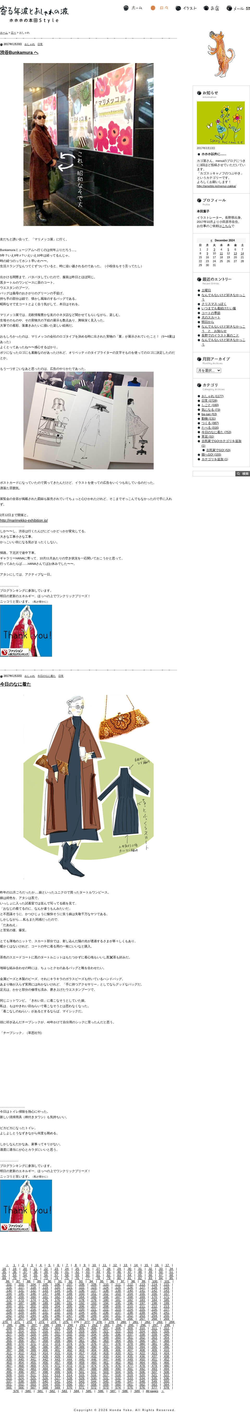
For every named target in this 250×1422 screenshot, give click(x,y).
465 (154, 1362)
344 (45, 1337)
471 (57, 1365)
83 (150, 1278)
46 (119, 1271)
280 (123, 1321)
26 (87, 1268)
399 (33, 1350)
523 (9, 1378)
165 (93, 1296)
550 (166, 1381)
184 (154, 1300)
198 (154, 1303)
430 (69, 1356)
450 (142, 1359)
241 (166, 1312)
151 (93, 1293)
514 (69, 1375)
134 (57, 1290)
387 (57, 1347)
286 (21, 1325)
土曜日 (206, 290)
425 (9, 1356)
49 (150, 1271)
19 (14, 1268)
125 (118, 1287)
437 (154, 1356)
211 (142, 1306)
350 (118, 1337)
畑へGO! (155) (211, 454)
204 (57, 1306)
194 (106, 1303)
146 (33, 1293)
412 (21, 1353)
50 (160, 1271)
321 (106, 1331)
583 (64, 1391)
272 (29, 1321)
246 (57, 1315)
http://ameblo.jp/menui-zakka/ (216, 186)
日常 (40, 44)
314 (21, 1331)
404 (93, 1350)
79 (108, 1278)
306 (93, 1328)
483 (33, 1368)
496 (21, 1372)
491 (130, 1368)
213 (166, 1306)
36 (14, 1271)
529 (81, 1378)
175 (45, 1300)
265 (118, 1318)
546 (118, 1381)
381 (154, 1343)
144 (9, 1293)
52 (4, 1275)
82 (140, 1278)
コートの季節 (211, 313)
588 (125, 1391)
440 (21, 1359)
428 (45, 1356)
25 (77, 1268)
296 (143, 1325)
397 (9, 1350)
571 (81, 1387)
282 (147, 1321)
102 (9, 1284)
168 (130, 1296)
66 (150, 1275)
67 (160, 1275)
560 (118, 1384)
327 (9, 1334)
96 (112, 1281)
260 (57, 1318)
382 (166, 1343)
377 (106, 1343)
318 (69, 1331)
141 (142, 1290)
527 (57, 1378)
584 (76, 1391)
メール (238, 8)
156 (154, 1293)
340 (166, 1334)
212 (154, 1306)
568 (45, 1387)
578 (166, 1387)
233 (69, 1312)
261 (69, 1318)
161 (45, 1296)
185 (166, 1300)
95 (101, 1281)
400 (45, 1350)
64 (129, 1275)
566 (21, 1387)
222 (106, 1309)
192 (81, 1303)
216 (33, 1309)
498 (45, 1372)
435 (130, 1356)
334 (93, 1334)
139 (118, 1290)
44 (98, 1271)
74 (56, 1278)
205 (69, 1306)
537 (9, 1381)
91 (60, 1281)
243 (21, 1315)
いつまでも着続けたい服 (219, 308)
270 (5, 1321)
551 (9, 1384)
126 (130, 1287)
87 (18, 1281)
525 (33, 1378)
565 (9, 1387)
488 (93, 1368)
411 (9, 1353)
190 (57, 1303)
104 (33, 1284)
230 (33, 1312)
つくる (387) (210, 423)
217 (45, 1309)
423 (154, 1353)
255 (166, 1315)
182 (130, 1300)
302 (45, 1328)
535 (154, 1378)
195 (118, 1303)
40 (56, 1271)
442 (45, 1359)
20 (25, 1268)
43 (87, 1271)
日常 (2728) (209, 400)
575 (130, 1387)
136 (81, 1290)
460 (93, 1362)
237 (118, 1312)
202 (33, 1306)
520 (142, 1375)
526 (45, 1378)
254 (154, 1315)
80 (119, 1278)
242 (9, 1315)
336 (118, 1334)
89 (38, 1281)
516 (93, 1375)
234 (81, 1312)
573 (106, 1387)
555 (57, 1384)
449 (130, 1359)
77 (87, 1278)
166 (106, 1296)
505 (130, 1372)
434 (118, 1356)
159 (21, 1296)
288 (46, 1325)
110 (106, 1284)
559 (106, 1384)
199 (166, 1303)
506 (142, 1372)
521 (154, 1375)
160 (33, 1296)
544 (93, 1381)
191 (69, 1303)
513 (57, 1375)
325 (154, 1331)
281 (135, 1321)
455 (33, 1362)
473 (81, 1365)
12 (115, 1265)
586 (100, 1391)
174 (33, 1300)
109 (93, 1284)
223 (118, 1309)
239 (142, 1312)
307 (106, 1328)
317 (57, 1331)
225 (142, 1309)
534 (142, 1378)
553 (33, 1384)
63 (119, 1275)
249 (93, 1315)
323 (130, 1331)
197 (142, 1303)
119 (45, 1287)
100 (155, 1281)
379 (130, 1343)
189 (45, 1303)
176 (57, 1300)
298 (167, 1325)
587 (113, 1391)
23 (56, 1268)
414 (45, 1353)
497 (33, 1372)
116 (9, 1287)
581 (40, 1391)
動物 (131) (209, 418)
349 (106, 1337)
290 (70, 1325)
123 (93, 1287)
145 (21, 1293)
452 (166, 1359)
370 (21, 1343)
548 (142, 1381)
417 (81, 1353)
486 (69, 1368)
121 (69, 1287)
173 (21, 1300)
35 (4, 1271)
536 (166, 1378)
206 (81, 1306)
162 (57, 1296)
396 (166, 1347)
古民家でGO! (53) (218, 450)
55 (35, 1275)
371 (33, 1343)
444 (69, 1359)
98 (132, 1281)
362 (93, 1340)
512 (45, 1375)
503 (106, 1372)
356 (21, 1340)
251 (118, 1315)
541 (57, 1381)
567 (33, 1387)
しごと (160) (210, 405)
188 (33, 1303)
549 (154, 1381)
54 (25, 1275)
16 (156, 1265)
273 (41, 1321)
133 (45, 1290)
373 (57, 1343)
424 (166, 1353)
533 (130, 1378)
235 (93, 1312)
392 (118, 1347)
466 (166, 1362)
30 (129, 1268)
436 (142, 1356)
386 (45, 1347)
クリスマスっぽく (214, 303)
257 (21, 1318)
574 (118, 1387)
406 (118, 1350)
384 (21, 1347)
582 (52, 1391)
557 (81, 1384)
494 (166, 1368)
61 (98, 1275)
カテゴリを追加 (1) (215, 459)
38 (35, 1271)
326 (166, 1331)
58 (66, 1275)
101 (167, 1281)
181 (118, 1300)
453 (9, 1362)
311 (154, 1328)
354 (166, 1337)
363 (106, 1340)
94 (91, 1281)
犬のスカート (211, 317)
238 (130, 1312)
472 (69, 1365)
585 (88, 1391)
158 (9, 1296)
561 (130, 1384)
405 (106, 1350)
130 (9, 1290)
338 (142, 1334)
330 (45, 1334)
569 (57, 1387)
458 (69, 1362)
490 (118, 1368)
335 (106, 1334)
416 (69, 1353)
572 (93, 1387)
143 (166, 1290)
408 (142, 1350)
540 (45, 1381)
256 (9, 1318)
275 (66, 1321)
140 (130, 1290)
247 (69, 1315)
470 (45, 1365)
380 (142, 1343)
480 (166, 1365)
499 (57, 1372)
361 (81, 1340)
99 (143, 1281)
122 (81, 1287)
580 (28, 1391)
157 (166, 1293)
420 (118, 1353)
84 (160, 1278)
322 (118, 1331)
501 (81, 1372)
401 (57, 1350)
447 (106, 1359)
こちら (226, 226)
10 (94, 1265)
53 (14, 1275)
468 (21, 1365)
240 (154, 1312)
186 (9, 1303)
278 (99, 1321)
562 (142, 1384)
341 (9, 1337)
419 (106, 1353)
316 (45, 1331)
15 (146, 1265)
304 (69, 1328)
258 (33, 1318)
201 (21, 1306)
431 (81, 1356)
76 (77, 1278)
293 (106, 1325)
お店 (211, 8)
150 (81, 1293)
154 (130, 1293)
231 (45, 1312)
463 (130, 1362)
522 (166, 1375)
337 (130, 1334)
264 (106, 1318)
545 (106, 1381)
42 (77, 1271)
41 (66, 1271)
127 (142, 1287)
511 (33, 1375)
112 (130, 1284)
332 (69, 1334)
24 (66, 1268)
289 (58, 1325)
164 (81, 1296)
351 (130, 1337)
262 (81, 1318)
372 (45, 1343)
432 (93, 1356)
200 (9, 1306)
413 (33, 1353)
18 (4, 1268)
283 (160, 1321)
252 (130, 1315)
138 (106, 1290)
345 (57, 1337)
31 (140, 1268)
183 (142, 1300)
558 (93, 1384)
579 (16, 1391)
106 (57, 1284)
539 (33, 1381)
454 (21, 1362)
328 (21, 1334)
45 (108, 1271)
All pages (152, 1391)
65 (140, 1275)
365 (130, 1340)
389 (81, 1347)
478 (142, 1365)
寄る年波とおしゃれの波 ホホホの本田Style (34, 14)
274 (53, 1321)
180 (106, 1300)
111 (118, 1284)
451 (154, 1359)
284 (171, 1321)
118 (33, 1287)
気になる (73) (211, 409)
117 (21, 1287)
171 (166, 1296)
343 (33, 1337)
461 (106, 1362)
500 (69, 1372)
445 (81, 1359)
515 (81, 1375)
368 (166, 1340)
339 (154, 1334)
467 (9, 1365)
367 (154, 1340)
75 (66, 1278)
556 (69, 1384)
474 (93, 1365)
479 (154, 1365)
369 (9, 1343)
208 (106, 1306)
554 (45, 1384)
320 (93, 1331)
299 (9, 1328)
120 (57, 1287)
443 (57, 1359)
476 (118, 1365)
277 (87, 1321)
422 (142, 1353)
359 (57, 1340)
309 (130, 1328)
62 (108, 1275)
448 (118, 1359)
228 (9, 1312)
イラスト (186, 8)
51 (171, 1271)
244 (33, 1315)
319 (81, 1331)
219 (69, 1309)
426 (21, 1356)
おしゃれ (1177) (213, 396)
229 (21, 1312)
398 (21, 1350)
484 (45, 1368)
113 (142, 1284)
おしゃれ (29, 44)
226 (154, 1309)
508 (166, 1372)
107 (69, 1284)
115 (166, 1284)
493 (154, 1368)
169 (142, 1296)
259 (45, 1318)
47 (129, 1271)
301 (33, 1328)
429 (57, 1356)
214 (9, 1309)
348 (93, 1337)
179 (93, 1300)
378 (118, 1343)
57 (56, 1275)
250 (106, 1315)
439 (9, 1359)
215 (21, 1309)
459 (81, 1362)
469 (33, 1365)
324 (142, 1331)
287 (34, 1325)
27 (98, 1268)
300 (21, 1328)
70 (14, 1278)
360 (69, 1340)
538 (21, 1381)
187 (21, 1303)
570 (69, 1387)
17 (167, 1265)
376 (93, 1343)
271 (17, 1321)
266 (130, 1318)
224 (130, 1309)
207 (93, 1306)
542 (69, 1381)
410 (166, 1350)
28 (108, 1268)
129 (166, 1287)
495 (9, 1372)
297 (155, 1325)
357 (33, 1340)
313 (9, 1331)
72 (35, 1278)
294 (118, 1325)
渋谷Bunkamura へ (19, 52)
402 (69, 1350)
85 (171, 1278)
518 (118, 1375)
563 (154, 1384)
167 (118, 1296)
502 (93, 1372)
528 (69, 1378)
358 (45, 1340)
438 (166, 1356)
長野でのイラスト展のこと (220, 335)
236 (106, 1312)
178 (81, 1300)
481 (9, 1368)
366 (142, 1340)
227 (166, 1309)
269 (166, 1318)
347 (81, 1337)
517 (106, 1375)
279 (111, 1321)
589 (137, 1391)
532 (118, 1378)
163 (69, 1296)
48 (140, 1271)
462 (118, 1362)
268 (154, 1318)
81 (129, 1278)
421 (130, 1353)
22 (45, 1268)
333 (81, 1334)
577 (154, 1387)
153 (118, 1293)
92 (70, 1281)
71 (25, 1278)
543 (81, 1381)
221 (93, 1309)
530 (93, 1378)
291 (82, 1325)
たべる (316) (210, 427)
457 (57, 1362)
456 (45, 1362)
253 (142, 1315)
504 (118, 1372)
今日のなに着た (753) (216, 432)
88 (28, 1281)
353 (154, 1337)
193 (93, 1303)
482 (21, 1368)
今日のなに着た (47, 676)
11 (104, 1265)
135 (69, 1290)
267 (142, 1318)
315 (33, 1331)
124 (106, 1287)
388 (69, 1347)
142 (154, 1290)
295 (131, 1325)
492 (142, 1368)
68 (171, 1275)
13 (125, 1265)
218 (57, 1309)
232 (57, 1312)
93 (80, 1281)
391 (106, 1347)
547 (130, 1381)
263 (93, 1318)
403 (81, 1350)
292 (94, 1325)
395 (154, 1347)
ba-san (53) (209, 414)
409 (154, 1350)
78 (98, 1278)
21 (35, 1268)
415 (57, 1353)
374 (69, 1343)
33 (160, 1268)
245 (45, 1315)
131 (21, 1290)
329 (33, 1334)
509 (9, 1375)
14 (135, 1265)
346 (69, 1337)
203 (45, 1306)
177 (69, 1300)
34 (171, 1268)
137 (93, 1290)
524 (21, 1378)
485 (57, 1368)
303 (57, 1328)
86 (7, 1281)
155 (142, 1293)
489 (106, 1368)
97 (122, 1281)
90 (49, 1281)
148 (57, 1293)
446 (93, 1359)
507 (154, 1372)
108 (81, 1284)
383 (9, 1347)
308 (118, 1328)
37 (25, 1271)
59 (77, 1275)
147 (45, 1293)
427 (33, 1356)
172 (9, 1300)
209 (118, 1306)
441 (33, 1359)
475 (106, 1365)
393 (130, 1347)
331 (57, 1334)
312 (166, 1328)
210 (130, 1306)
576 (142, 1387)
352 (142, 1337)
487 (81, 1368)
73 (45, 1278)
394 (142, 1347)
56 (45, 1275)
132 (33, 1290)
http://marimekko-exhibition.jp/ (24, 520)
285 (10, 1325)
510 (21, 1375)
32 (150, 1268)
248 (81, 1315)
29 (119, 1268)
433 (106, 1356)
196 (130, 1303)
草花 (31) (208, 436)
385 (33, 1347)
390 (93, 1347)
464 (142, 1362)
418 (93, 1353)
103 (21, 1284)
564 (166, 1384)
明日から (208, 321)
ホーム (132, 8)
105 (45, 1284)
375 (81, 1343)
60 (87, 1275)
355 (9, 1340)
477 (130, 1365)
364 (118, 1340)
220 (81, 1309)
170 (154, 1296)
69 (4, 1278)
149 (69, 1293)
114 (154, 1284)
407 (130, 1350)
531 (106, 1378)
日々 (159, 8)
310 (142, 1328)
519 (130, 1375)
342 (21, 1337)
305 (81, 1328)
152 (106, 1293)
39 (45, 1271)
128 (154, 1287)
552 (21, 1384)
